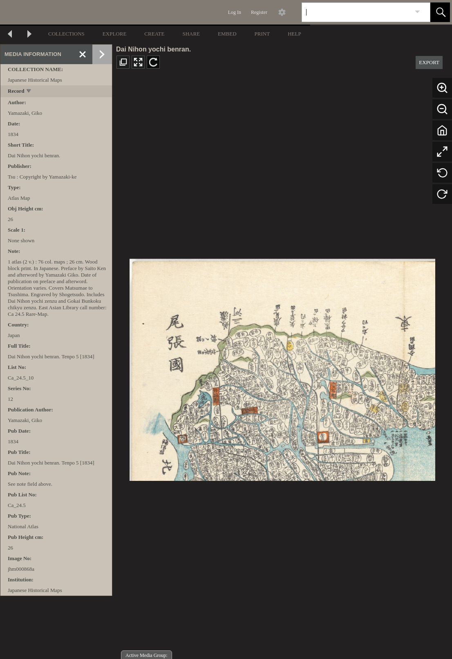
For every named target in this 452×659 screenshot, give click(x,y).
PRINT (262, 34)
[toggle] (29, 92)
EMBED (227, 34)
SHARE (191, 34)
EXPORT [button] (429, 62)
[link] (417, 12)
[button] (440, 12)
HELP (294, 34)
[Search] (356, 12)
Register (259, 12)
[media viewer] (282, 367)
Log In (234, 12)
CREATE (154, 34)
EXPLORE (115, 34)
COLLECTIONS (66, 34)
